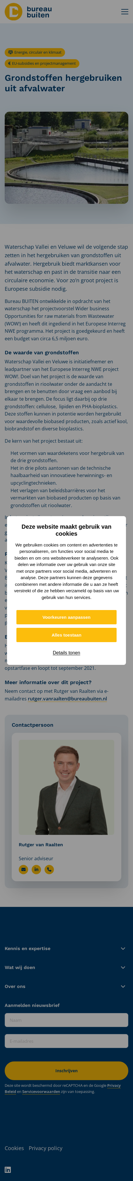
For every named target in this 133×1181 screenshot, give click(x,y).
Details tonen (66, 652)
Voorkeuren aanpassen (66, 617)
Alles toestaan (66, 634)
